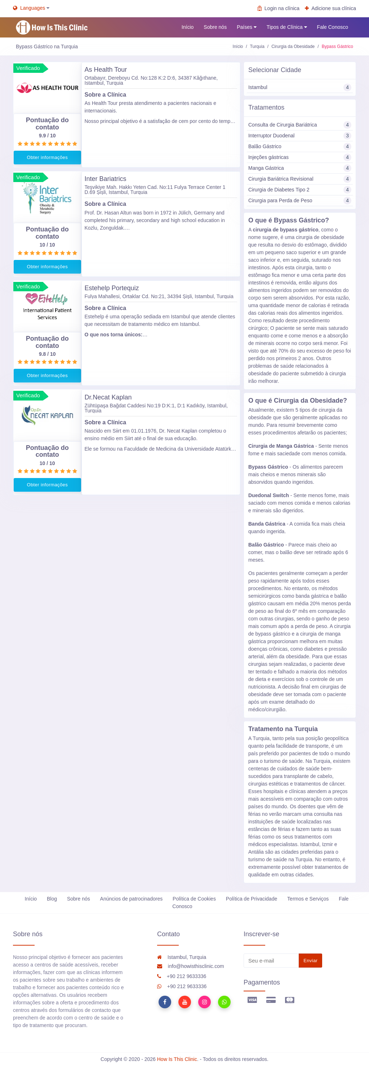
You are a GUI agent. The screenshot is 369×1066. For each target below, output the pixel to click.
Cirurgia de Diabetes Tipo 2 (299, 190)
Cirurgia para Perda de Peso (299, 200)
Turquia (257, 46)
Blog (52, 899)
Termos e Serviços (308, 899)
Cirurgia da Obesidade (293, 46)
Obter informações (47, 157)
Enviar (310, 960)
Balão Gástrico (299, 146)
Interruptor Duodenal (299, 136)
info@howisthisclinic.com (190, 966)
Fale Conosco (332, 27)
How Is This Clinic (177, 1059)
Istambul (299, 87)
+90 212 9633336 (181, 976)
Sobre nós (215, 27)
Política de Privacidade (251, 899)
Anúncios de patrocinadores (131, 899)
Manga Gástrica (299, 168)
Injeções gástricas (299, 157)
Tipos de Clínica (287, 27)
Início (188, 27)
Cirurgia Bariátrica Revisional (299, 179)
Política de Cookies (194, 899)
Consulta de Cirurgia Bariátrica (299, 125)
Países (247, 27)
